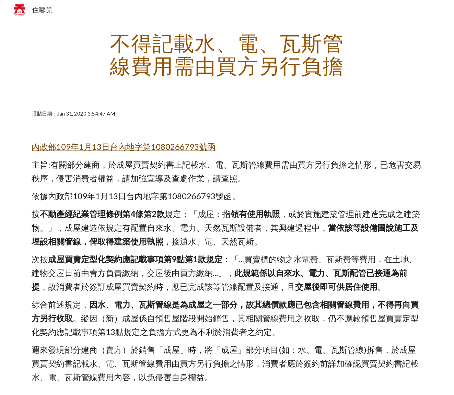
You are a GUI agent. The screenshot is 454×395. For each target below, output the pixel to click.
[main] (227, 54)
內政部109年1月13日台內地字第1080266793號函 (124, 147)
